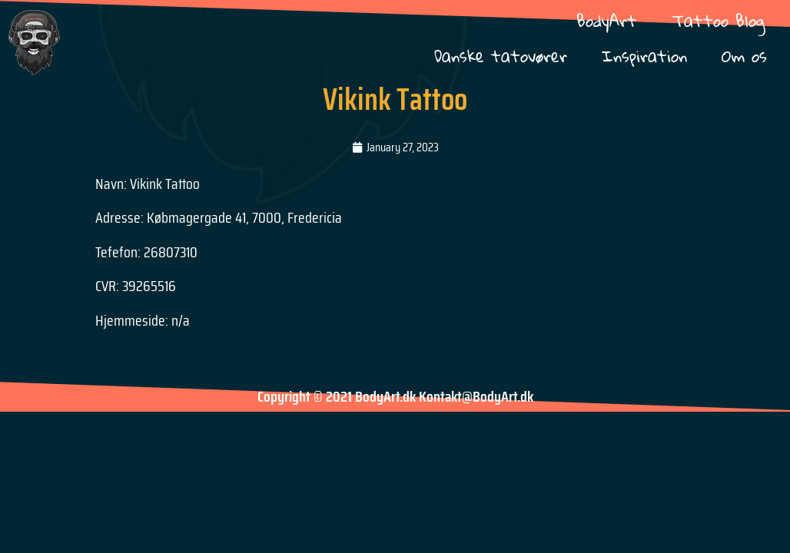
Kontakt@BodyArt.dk (476, 396)
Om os (744, 55)
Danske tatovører (500, 55)
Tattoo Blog (718, 20)
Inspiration (644, 55)
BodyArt (606, 20)
